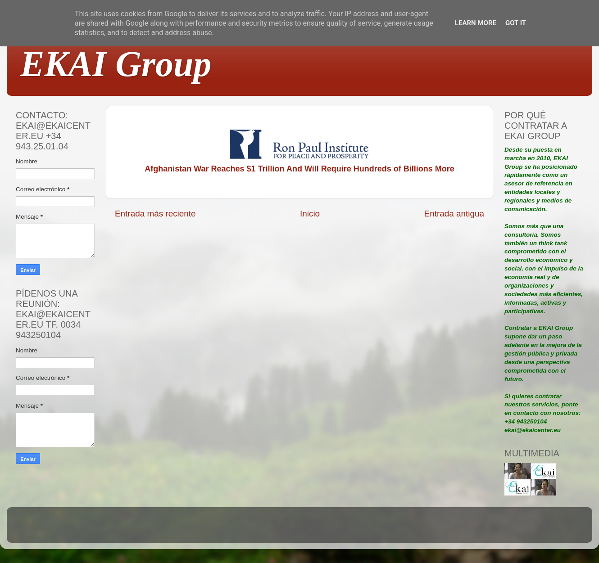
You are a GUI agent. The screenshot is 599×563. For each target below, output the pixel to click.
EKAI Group (116, 64)
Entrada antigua (454, 213)
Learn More (475, 23)
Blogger (358, 529)
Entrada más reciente (155, 213)
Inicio (310, 213)
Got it (515, 23)
